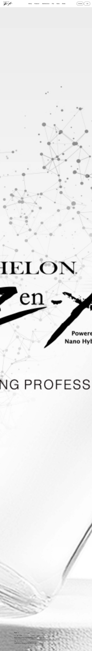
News (15, 632)
